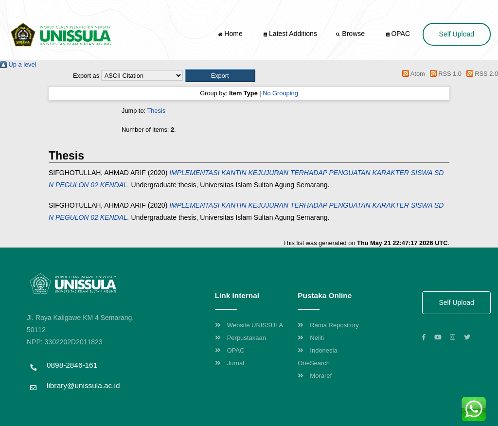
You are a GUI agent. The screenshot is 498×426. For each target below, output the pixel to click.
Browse (351, 33)
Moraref (315, 375)
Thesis (156, 110)
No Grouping (280, 93)
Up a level (18, 64)
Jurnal (229, 363)
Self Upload (456, 34)
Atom (412, 73)
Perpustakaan (240, 337)
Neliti (311, 337)
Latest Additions (290, 33)
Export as (86, 75)
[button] (220, 75)
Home (231, 33)
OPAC (398, 33)
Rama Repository (328, 325)
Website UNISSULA (249, 325)
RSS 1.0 (444, 73)
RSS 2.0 (480, 73)
